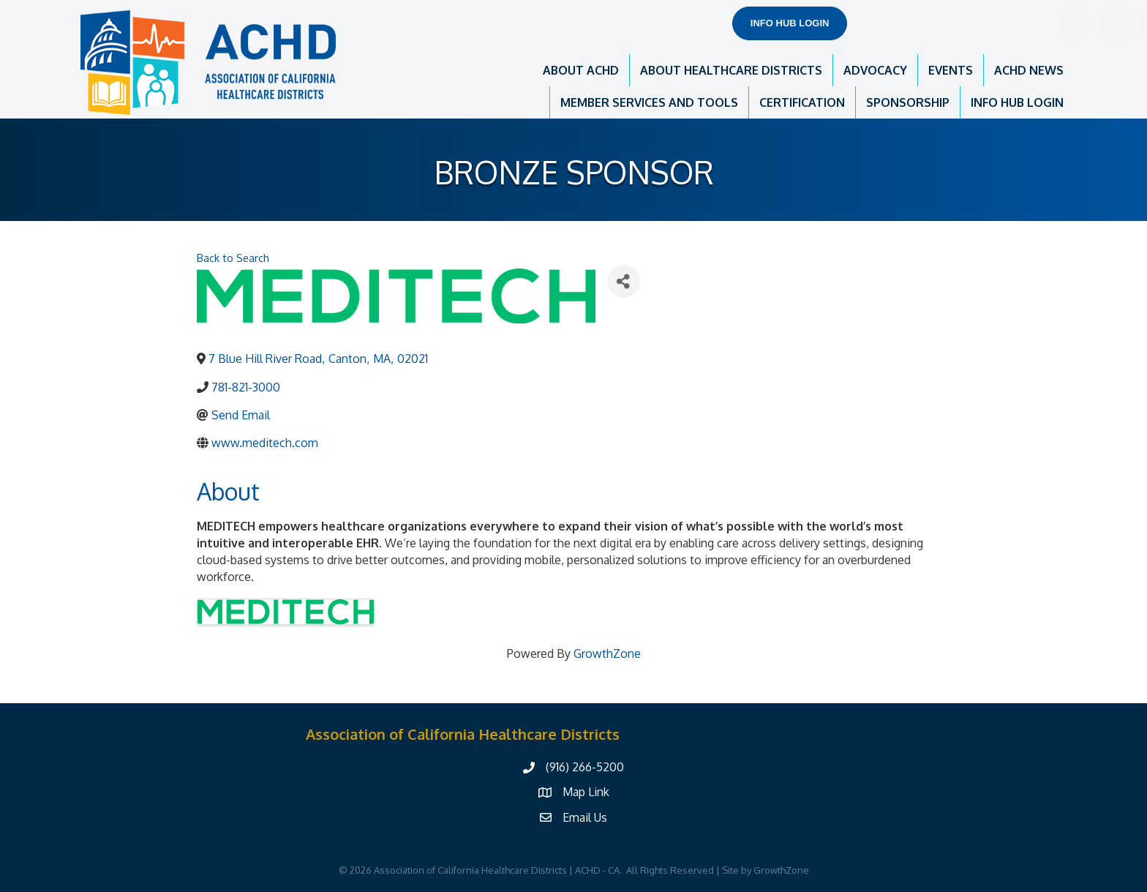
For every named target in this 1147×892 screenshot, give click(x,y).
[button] (790, 23)
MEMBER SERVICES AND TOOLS (649, 102)
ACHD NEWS (1029, 70)
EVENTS (950, 70)
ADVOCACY (875, 70)
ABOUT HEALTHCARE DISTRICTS (731, 70)
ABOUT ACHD (581, 70)
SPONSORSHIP (907, 102)
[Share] (623, 281)
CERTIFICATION (802, 102)
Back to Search (233, 257)
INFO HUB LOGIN (1017, 102)
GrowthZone (607, 653)
